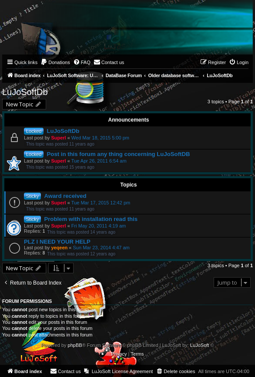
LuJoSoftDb (25, 92)
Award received (65, 196)
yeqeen (59, 247)
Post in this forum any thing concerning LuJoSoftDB (118, 154)
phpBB (75, 345)
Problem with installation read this (91, 219)
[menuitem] (55, 62)
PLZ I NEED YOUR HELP (57, 241)
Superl (58, 137)
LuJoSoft (199, 345)
